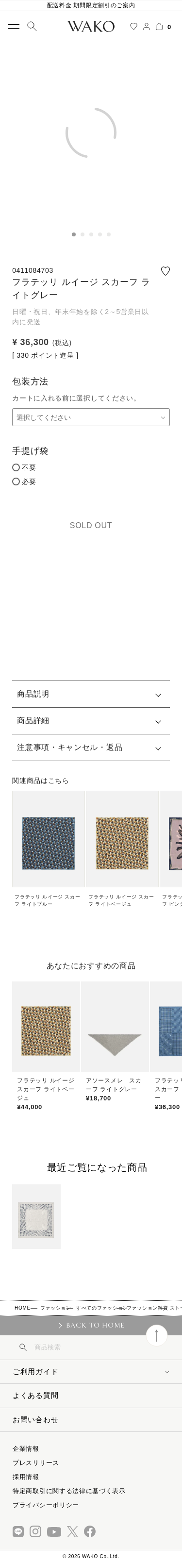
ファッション (55, 1308)
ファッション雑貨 (147, 1308)
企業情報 (26, 1448)
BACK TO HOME (95, 1325)
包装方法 (30, 381)
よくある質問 (35, 1395)
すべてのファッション (102, 1308)
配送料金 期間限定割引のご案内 (91, 5)
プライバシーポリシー (46, 1505)
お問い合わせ (35, 1419)
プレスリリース (36, 1462)
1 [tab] (74, 234)
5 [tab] (109, 234)
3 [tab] (91, 234)
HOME (23, 1308)
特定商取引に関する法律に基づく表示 (69, 1491)
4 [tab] (100, 234)
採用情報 (26, 1476)
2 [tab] (82, 234)
